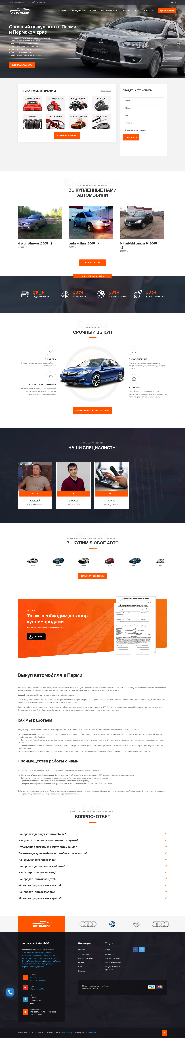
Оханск (47, 961)
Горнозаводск (27, 955)
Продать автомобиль (113, 962)
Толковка (92, 1033)
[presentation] (141, 147)
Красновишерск (33, 958)
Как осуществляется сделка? (37, 860)
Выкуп (93, 10)
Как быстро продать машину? (38, 872)
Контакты (148, 10)
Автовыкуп (109, 954)
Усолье (34, 964)
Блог (137, 10)
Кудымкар (55, 958)
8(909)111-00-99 (167, 10)
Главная (63, 10)
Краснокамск (45, 958)
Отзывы (127, 10)
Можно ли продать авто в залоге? (40, 885)
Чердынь (50, 964)
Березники (39, 952)
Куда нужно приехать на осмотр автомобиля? (48, 847)
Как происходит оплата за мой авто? (42, 866)
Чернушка (32, 967)
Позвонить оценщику (67, 135)
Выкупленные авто (110, 10)
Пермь (57, 961)
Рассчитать (131, 137)
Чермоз (25, 967)
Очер (52, 961)
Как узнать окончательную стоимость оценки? (48, 840)
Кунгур (24, 961)
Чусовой (40, 967)
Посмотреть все (106, 91)
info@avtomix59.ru (19, 2)
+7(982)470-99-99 (35, 504)
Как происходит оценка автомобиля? (42, 834)
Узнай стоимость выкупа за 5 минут (92, 411)
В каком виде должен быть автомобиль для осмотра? (53, 853)
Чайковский (42, 964)
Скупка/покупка (78, 10)
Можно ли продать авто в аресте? (40, 898)
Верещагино (48, 952)
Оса (41, 961)
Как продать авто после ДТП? (37, 879)
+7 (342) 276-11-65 (112, 504)
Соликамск (26, 964)
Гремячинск (37, 955)
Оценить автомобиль (22, 65)
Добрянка (53, 955)
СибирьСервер (66, 1033)
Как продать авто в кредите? (37, 892)
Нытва (37, 961)
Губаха (45, 955)
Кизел (24, 958)
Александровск (28, 952)
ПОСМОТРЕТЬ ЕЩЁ (92, 263)
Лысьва (31, 961)
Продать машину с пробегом (112, 968)
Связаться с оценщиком (92, 576)
